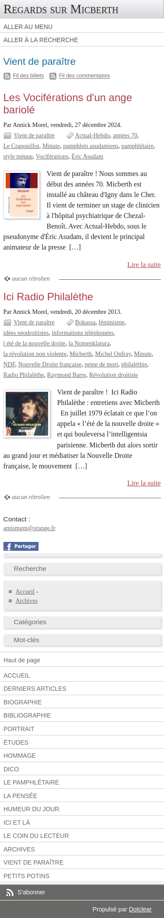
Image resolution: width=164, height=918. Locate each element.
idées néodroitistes (26, 333)
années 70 (125, 135)
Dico (11, 769)
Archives (27, 601)
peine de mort (101, 364)
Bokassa (85, 322)
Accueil (25, 591)
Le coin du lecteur (36, 835)
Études (15, 742)
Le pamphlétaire (31, 782)
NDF (9, 364)
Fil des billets (28, 76)
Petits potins (26, 875)
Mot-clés (26, 640)
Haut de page (21, 660)
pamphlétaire (138, 146)
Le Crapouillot (21, 146)
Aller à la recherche (40, 39)
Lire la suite (144, 264)
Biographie (22, 702)
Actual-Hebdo (92, 135)
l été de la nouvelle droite (34, 343)
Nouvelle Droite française (49, 364)
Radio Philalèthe (23, 375)
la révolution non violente (34, 354)
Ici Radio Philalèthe (48, 296)
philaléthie (134, 364)
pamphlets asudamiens (91, 146)
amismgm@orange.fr (29, 528)
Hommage (19, 755)
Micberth (81, 354)
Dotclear (140, 909)
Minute (51, 146)
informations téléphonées (82, 333)
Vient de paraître (34, 135)
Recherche (30, 568)
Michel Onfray (113, 354)
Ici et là (16, 822)
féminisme (111, 322)
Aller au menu (27, 26)
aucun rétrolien (31, 278)
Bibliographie (27, 715)
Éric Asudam (87, 156)
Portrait (19, 728)
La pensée (20, 795)
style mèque (18, 156)
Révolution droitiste (113, 375)
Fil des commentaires (84, 76)
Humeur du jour (31, 808)
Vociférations (52, 156)
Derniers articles (34, 688)
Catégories (30, 622)
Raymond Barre (66, 375)
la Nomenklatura (89, 343)
